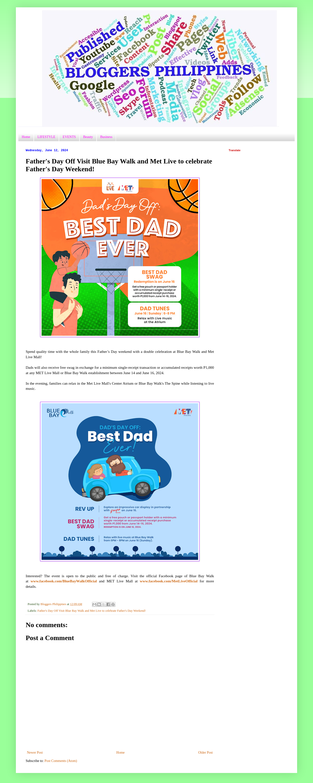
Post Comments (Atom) (61, 761)
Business (106, 137)
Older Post (205, 752)
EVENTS (69, 137)
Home (26, 137)
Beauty (88, 137)
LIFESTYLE (46, 137)
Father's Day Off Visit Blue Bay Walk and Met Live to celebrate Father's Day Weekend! (91, 610)
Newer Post (35, 752)
